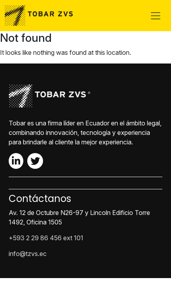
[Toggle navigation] (155, 15)
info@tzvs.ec (28, 254)
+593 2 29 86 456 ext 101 (46, 238)
